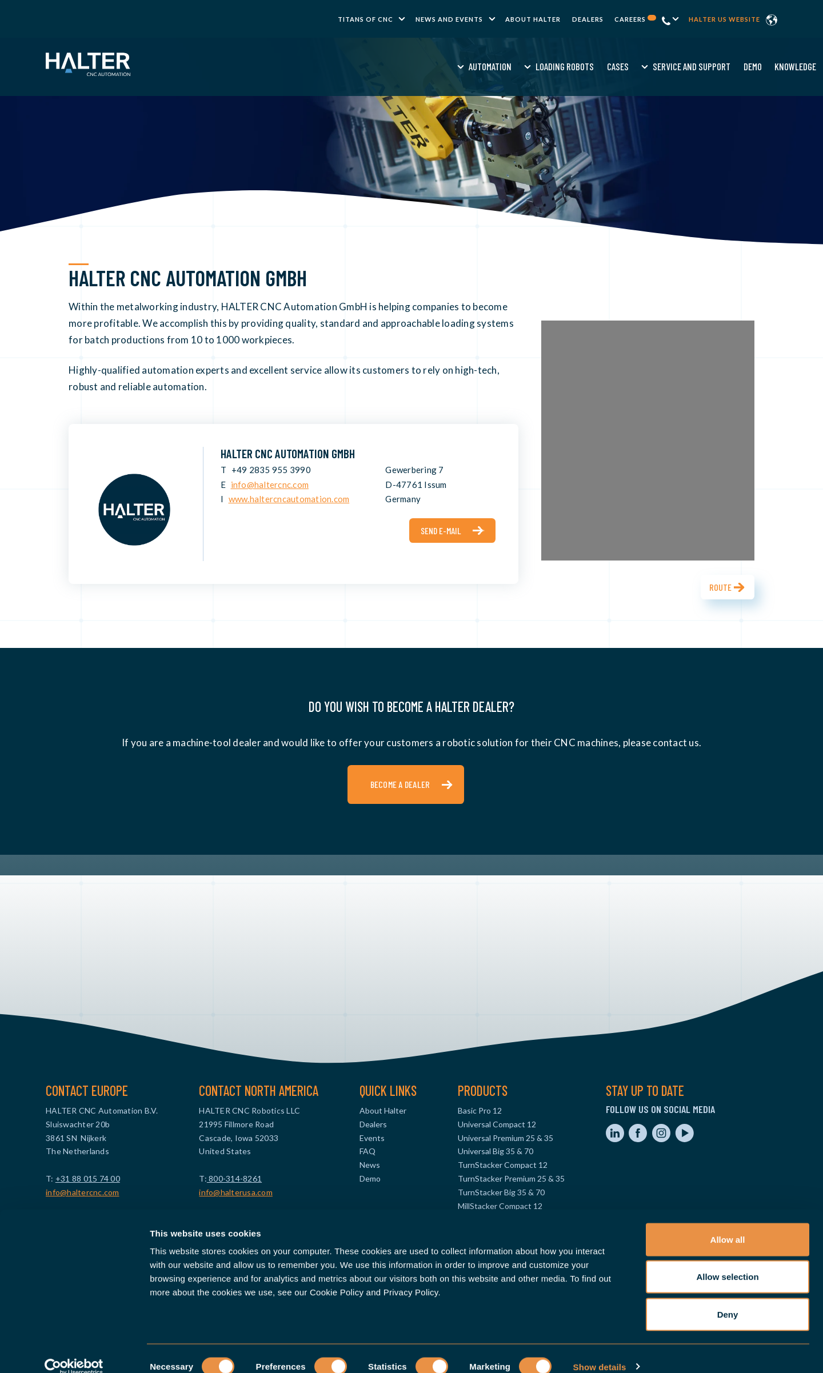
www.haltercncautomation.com (289, 499)
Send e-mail (441, 530)
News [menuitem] (369, 1165)
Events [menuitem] (372, 1138)
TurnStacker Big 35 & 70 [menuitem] (501, 1192)
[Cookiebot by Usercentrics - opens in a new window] (74, 1350)
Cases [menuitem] (405, 66)
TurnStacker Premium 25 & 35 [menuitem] (511, 1178)
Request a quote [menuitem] (647, 66)
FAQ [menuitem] (367, 1151)
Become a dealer (400, 784)
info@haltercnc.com (270, 484)
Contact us (716, 66)
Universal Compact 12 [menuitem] (497, 1124)
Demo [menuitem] (540, 66)
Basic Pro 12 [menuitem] (480, 1110)
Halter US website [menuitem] (724, 19)
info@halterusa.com (236, 1192)
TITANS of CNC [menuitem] (365, 19)
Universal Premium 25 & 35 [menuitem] (505, 1138)
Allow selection (727, 1261)
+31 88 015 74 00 (87, 1178)
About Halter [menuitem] (533, 19)
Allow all (727, 1223)
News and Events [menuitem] (449, 19)
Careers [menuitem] (635, 19)
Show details (599, 1350)
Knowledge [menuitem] (583, 66)
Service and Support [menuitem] (479, 66)
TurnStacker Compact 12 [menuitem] (503, 1165)
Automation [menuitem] (277, 66)
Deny (727, 1298)
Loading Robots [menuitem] (352, 66)
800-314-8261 (234, 1178)
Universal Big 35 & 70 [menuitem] (495, 1151)
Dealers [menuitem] (588, 19)
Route (720, 587)
